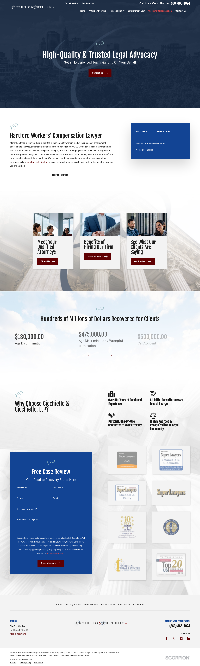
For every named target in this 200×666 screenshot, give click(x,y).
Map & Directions (18, 634)
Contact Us (138, 604)
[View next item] (111, 355)
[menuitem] (160, 143)
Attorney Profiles (73, 604)
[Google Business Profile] (181, 638)
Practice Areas (108, 604)
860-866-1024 (180, 3)
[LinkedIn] (188, 638)
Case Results (71, 3)
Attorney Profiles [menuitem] (97, 11)
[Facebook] (166, 638)
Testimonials (88, 3)
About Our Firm (91, 604)
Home (59, 604)
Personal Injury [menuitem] (117, 11)
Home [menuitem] (82, 11)
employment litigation (37, 162)
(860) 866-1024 (179, 626)
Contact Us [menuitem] (180, 11)
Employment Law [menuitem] (136, 11)
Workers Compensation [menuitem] (160, 11)
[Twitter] (173, 638)
